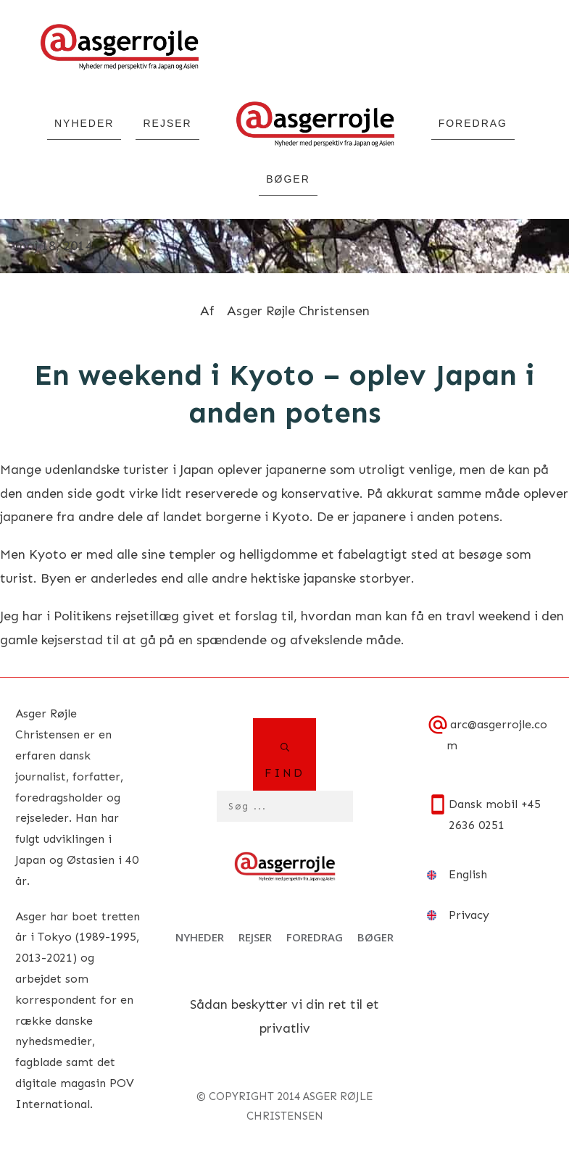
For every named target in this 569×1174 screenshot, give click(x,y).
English (468, 874)
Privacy (469, 915)
